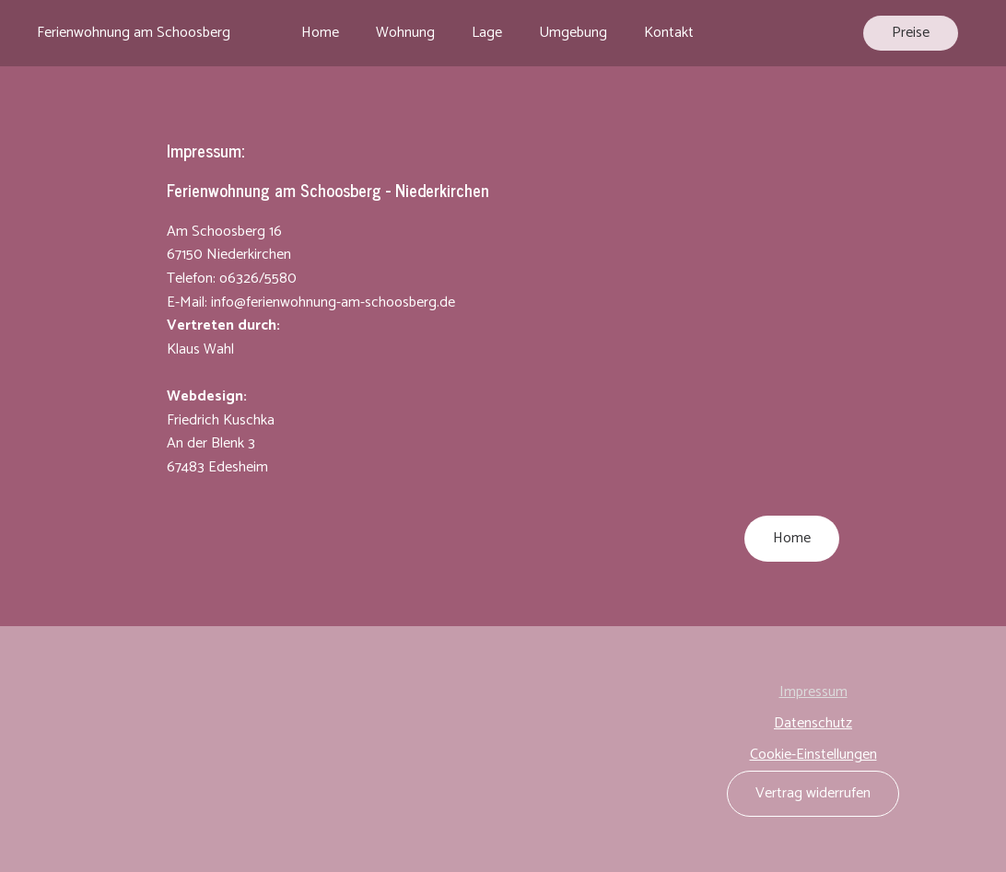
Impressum (813, 692)
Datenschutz (813, 723)
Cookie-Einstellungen (813, 754)
